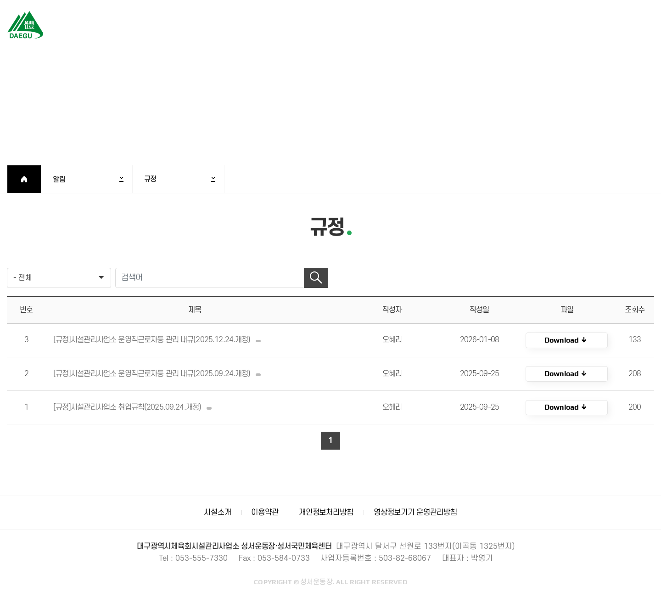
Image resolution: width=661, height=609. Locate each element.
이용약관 (264, 512)
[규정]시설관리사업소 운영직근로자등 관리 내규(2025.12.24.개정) (159, 340)
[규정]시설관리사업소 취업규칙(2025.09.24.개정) (134, 407)
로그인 (585, 25)
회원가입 (618, 25)
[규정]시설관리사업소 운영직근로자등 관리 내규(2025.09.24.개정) (159, 374)
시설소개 (217, 512)
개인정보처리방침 (326, 512)
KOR (567, 340)
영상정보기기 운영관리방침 (415, 512)
